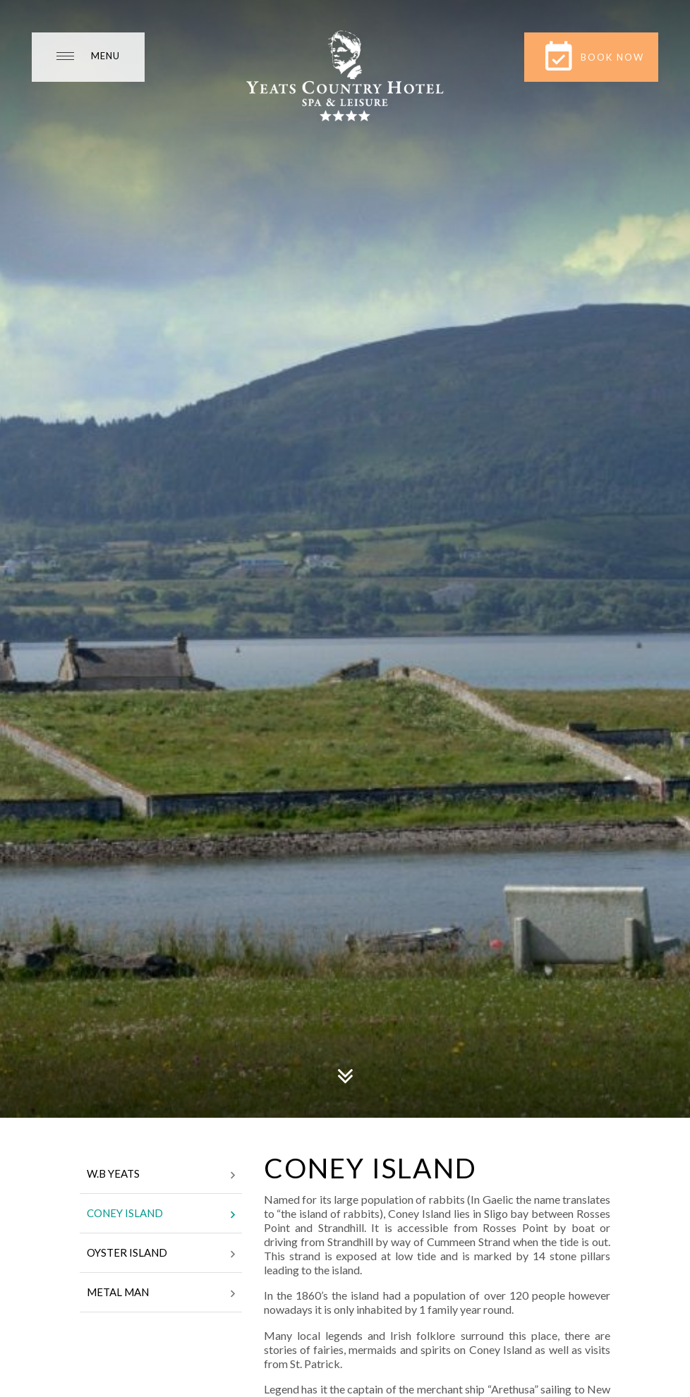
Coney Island (161, 1214)
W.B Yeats (161, 1175)
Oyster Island (161, 1254)
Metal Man (161, 1293)
